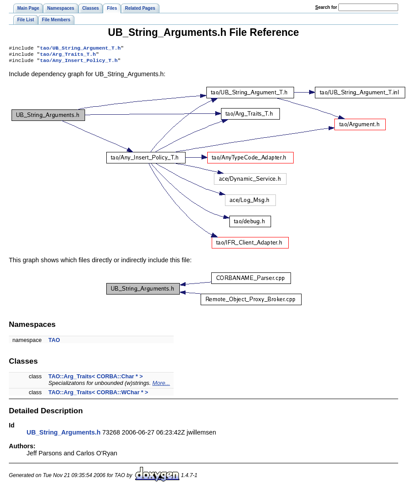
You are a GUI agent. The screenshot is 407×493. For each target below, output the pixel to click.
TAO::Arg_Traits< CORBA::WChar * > (98, 395)
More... (161, 385)
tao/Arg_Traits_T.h (68, 55)
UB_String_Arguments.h (64, 435)
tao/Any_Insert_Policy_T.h (78, 62)
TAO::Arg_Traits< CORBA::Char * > (95, 379)
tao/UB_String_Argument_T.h (80, 48)
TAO (54, 342)
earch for (326, 7)
